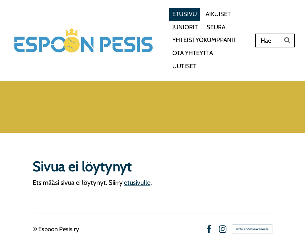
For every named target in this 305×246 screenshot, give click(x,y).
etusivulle (137, 182)
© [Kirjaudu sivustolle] (35, 229)
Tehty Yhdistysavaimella (252, 229)
